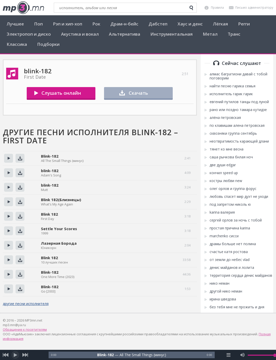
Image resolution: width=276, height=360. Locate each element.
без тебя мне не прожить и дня (237, 307)
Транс (234, 34)
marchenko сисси (224, 236)
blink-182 (50, 170)
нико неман (219, 283)
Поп (38, 24)
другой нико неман (226, 291)
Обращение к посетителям (25, 329)
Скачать (138, 93)
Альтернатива (124, 34)
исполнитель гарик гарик (231, 94)
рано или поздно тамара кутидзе (238, 110)
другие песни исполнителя (26, 303)
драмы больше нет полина (233, 244)
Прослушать (8, 158)
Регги (244, 24)
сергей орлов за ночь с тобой (236, 220)
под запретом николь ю (230, 204)
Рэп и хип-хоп (67, 24)
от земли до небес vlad (230, 260)
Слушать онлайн (61, 93)
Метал (210, 34)
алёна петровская (225, 118)
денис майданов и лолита (232, 268)
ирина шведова (223, 299)
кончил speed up (224, 173)
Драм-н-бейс (124, 24)
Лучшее (15, 24)
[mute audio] (242, 354)
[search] (191, 8)
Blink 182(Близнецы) (61, 199)
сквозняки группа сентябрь (233, 133)
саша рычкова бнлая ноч (231, 157)
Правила (217, 7)
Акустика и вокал (80, 34)
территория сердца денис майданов (241, 275)
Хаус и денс (190, 24)
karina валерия (222, 212)
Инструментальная (171, 34)
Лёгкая (220, 24)
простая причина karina (230, 228)
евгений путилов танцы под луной (239, 102)
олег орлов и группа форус (233, 189)
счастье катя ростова (229, 252)
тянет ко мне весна (226, 149)
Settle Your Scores (59, 228)
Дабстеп (158, 24)
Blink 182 (49, 214)
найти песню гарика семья (232, 86)
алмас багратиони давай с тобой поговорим (238, 76)
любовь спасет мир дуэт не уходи (239, 197)
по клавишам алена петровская (237, 125)
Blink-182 (50, 156)
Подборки (48, 44)
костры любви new (226, 181)
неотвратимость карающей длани (239, 141)
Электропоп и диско (29, 34)
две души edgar (223, 165)
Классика (17, 44)
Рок (96, 24)
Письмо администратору (254, 7)
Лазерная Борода (59, 243)
